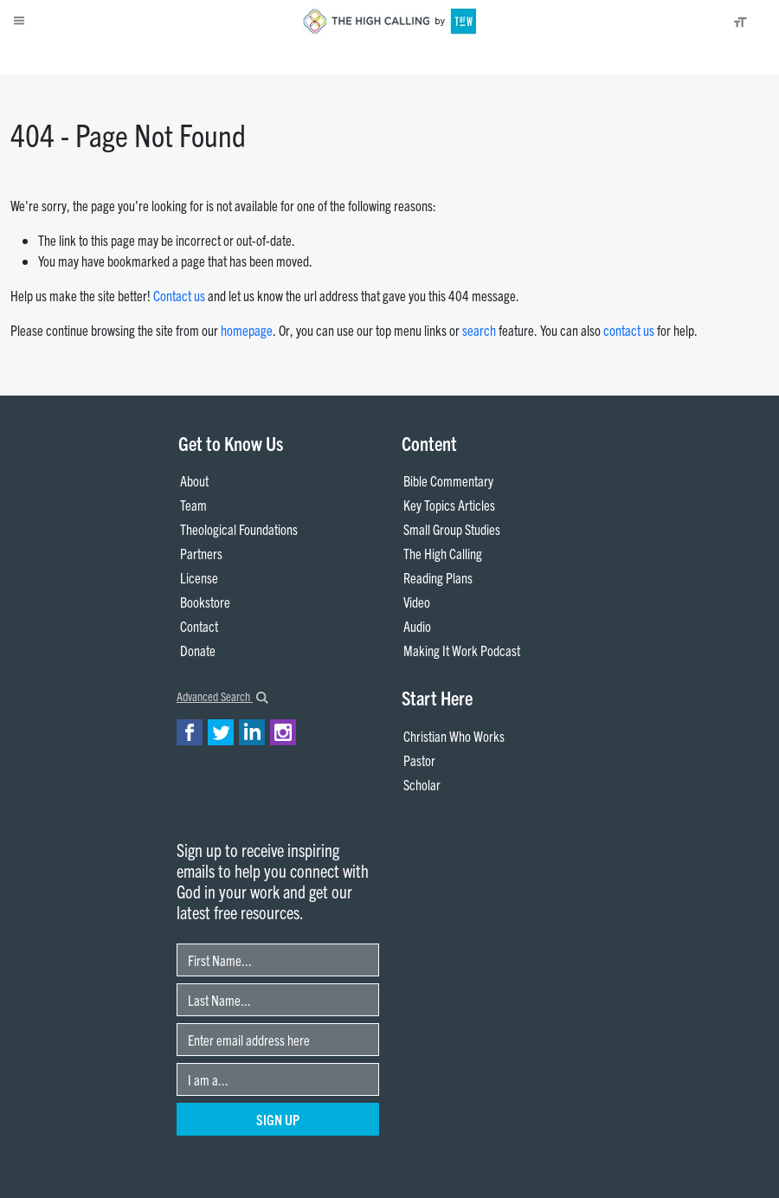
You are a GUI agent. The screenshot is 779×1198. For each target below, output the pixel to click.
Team (193, 504)
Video (416, 601)
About (75, 57)
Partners (201, 553)
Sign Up (277, 1119)
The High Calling (442, 553)
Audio (417, 625)
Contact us (179, 295)
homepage (247, 329)
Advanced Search (222, 696)
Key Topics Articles (449, 504)
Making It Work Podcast (461, 650)
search (479, 329)
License (199, 577)
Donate (117, 57)
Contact (199, 625)
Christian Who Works (454, 735)
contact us (628, 329)
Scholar (422, 784)
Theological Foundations (239, 529)
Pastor (419, 760)
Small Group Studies (451, 529)
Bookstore (205, 601)
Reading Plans (438, 577)
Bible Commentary (448, 480)
